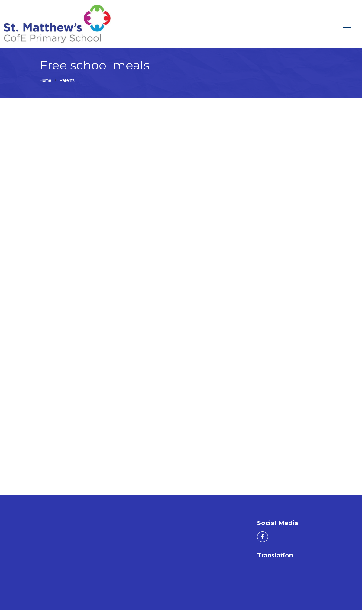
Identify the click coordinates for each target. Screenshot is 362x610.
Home (45, 80)
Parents (67, 80)
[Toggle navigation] (348, 24)
